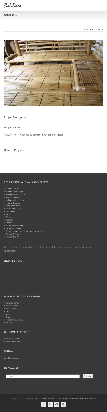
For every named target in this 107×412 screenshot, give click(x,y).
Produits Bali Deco (13, 237)
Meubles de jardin (13, 203)
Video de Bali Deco (13, 341)
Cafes (8, 311)
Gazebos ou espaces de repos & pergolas (41, 134)
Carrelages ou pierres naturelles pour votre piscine (25, 231)
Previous (88, 29)
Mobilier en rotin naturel (15, 194)
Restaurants (11, 308)
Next (98, 29)
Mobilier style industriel (15, 200)
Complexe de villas (13, 303)
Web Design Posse (65, 398)
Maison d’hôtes (12, 305)
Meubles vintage (12, 197)
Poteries (9, 217)
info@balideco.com (12, 358)
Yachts (8, 314)
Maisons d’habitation (14, 320)
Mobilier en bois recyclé (15, 192)
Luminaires (10, 211)
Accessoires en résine (14, 208)
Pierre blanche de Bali (14, 225)
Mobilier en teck (12, 189)
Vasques (9, 220)
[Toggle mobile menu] (101, 4)
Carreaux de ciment (13, 228)
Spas (8, 317)
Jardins (9, 322)
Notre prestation (12, 338)
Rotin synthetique (13, 206)
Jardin (8, 214)
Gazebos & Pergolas (13, 234)
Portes (8, 223)
